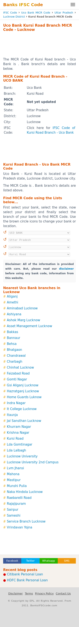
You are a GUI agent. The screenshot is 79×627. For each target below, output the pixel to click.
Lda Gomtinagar (19, 444)
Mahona (13, 474)
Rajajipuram (16, 504)
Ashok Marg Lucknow (23, 320)
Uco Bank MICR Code (35, 12)
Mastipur (14, 480)
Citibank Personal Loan (25, 574)
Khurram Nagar (19, 427)
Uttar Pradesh (64, 12)
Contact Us (63, 593)
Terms (29, 593)
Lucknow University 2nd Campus (33, 462)
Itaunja (12, 415)
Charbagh (14, 362)
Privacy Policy (44, 593)
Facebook (12, 560)
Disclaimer (15, 593)
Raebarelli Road (19, 498)
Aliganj (12, 296)
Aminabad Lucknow (22, 308)
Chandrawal (16, 356)
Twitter (30, 560)
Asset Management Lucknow (29, 326)
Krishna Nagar (18, 433)
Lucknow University (22, 456)
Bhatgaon (14, 350)
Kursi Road (15, 438)
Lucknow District (14, 16)
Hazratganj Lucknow (23, 391)
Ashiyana (14, 314)
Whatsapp (48, 560)
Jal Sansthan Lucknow (24, 421)
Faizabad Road (18, 373)
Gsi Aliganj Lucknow (23, 385)
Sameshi (13, 515)
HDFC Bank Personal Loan (27, 580)
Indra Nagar (16, 403)
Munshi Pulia (17, 486)
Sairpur (12, 510)
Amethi (12, 302)
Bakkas (12, 332)
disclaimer (66, 268)
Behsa (12, 344)
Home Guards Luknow (24, 397)
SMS (67, 560)
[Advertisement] (39, 44)
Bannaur (13, 338)
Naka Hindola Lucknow (25, 492)
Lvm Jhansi (15, 468)
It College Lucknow (22, 409)
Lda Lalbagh (16, 450)
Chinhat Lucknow (20, 367)
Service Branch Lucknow (26, 521)
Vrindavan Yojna (19, 527)
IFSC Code (10, 12)
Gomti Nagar (17, 379)
